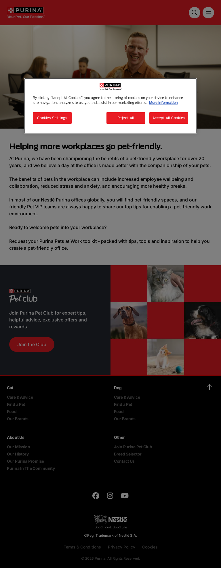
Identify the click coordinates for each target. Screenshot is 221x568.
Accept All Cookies (169, 118)
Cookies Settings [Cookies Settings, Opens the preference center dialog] (52, 118)
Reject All (125, 118)
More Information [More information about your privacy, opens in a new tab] (163, 102)
